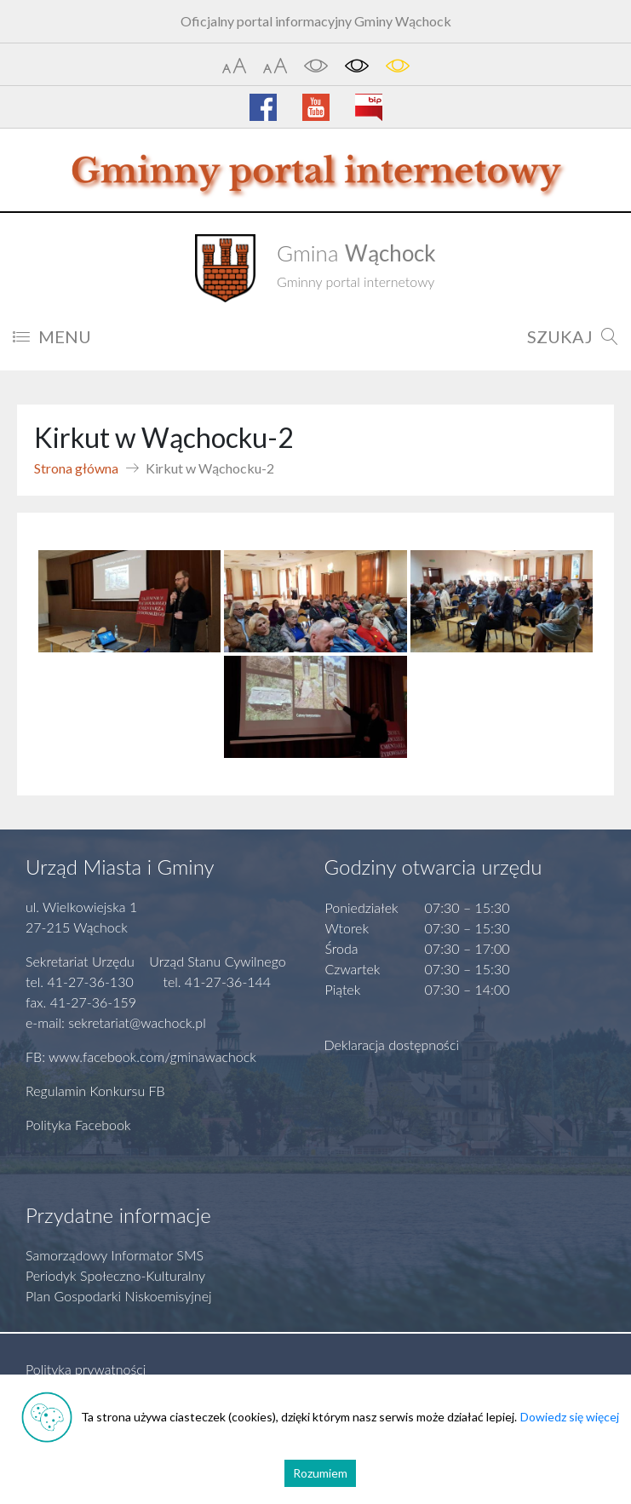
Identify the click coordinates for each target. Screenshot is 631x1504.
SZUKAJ (572, 336)
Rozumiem (320, 1473)
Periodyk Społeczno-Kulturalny (115, 1275)
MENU (52, 336)
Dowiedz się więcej (569, 1416)
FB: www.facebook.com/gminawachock (141, 1056)
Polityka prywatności (86, 1369)
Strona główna (76, 468)
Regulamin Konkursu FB (95, 1090)
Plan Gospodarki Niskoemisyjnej (119, 1296)
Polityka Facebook (78, 1125)
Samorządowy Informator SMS (115, 1255)
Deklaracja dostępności (392, 1044)
